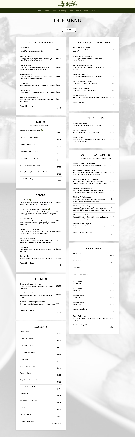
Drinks (46, 11)
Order (54, 11)
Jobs (71, 11)
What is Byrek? (89, 11)
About (78, 11)
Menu (39, 11)
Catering (62, 11)
